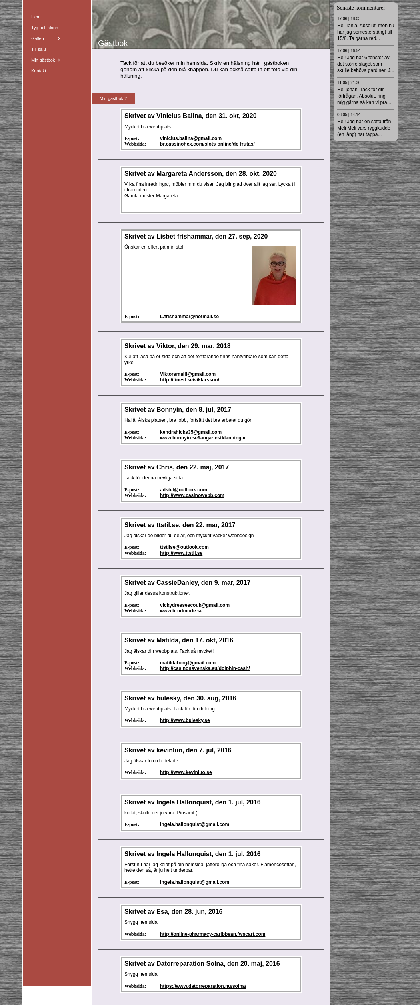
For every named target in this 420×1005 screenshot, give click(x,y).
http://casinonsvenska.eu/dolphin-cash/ (205, 668)
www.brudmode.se (181, 611)
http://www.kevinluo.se (186, 772)
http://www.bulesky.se (185, 720)
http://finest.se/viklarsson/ (189, 380)
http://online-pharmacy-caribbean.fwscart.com (212, 934)
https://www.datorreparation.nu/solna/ (203, 986)
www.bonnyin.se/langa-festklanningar (203, 438)
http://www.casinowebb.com (192, 495)
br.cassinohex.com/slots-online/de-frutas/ (207, 144)
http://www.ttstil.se (181, 553)
